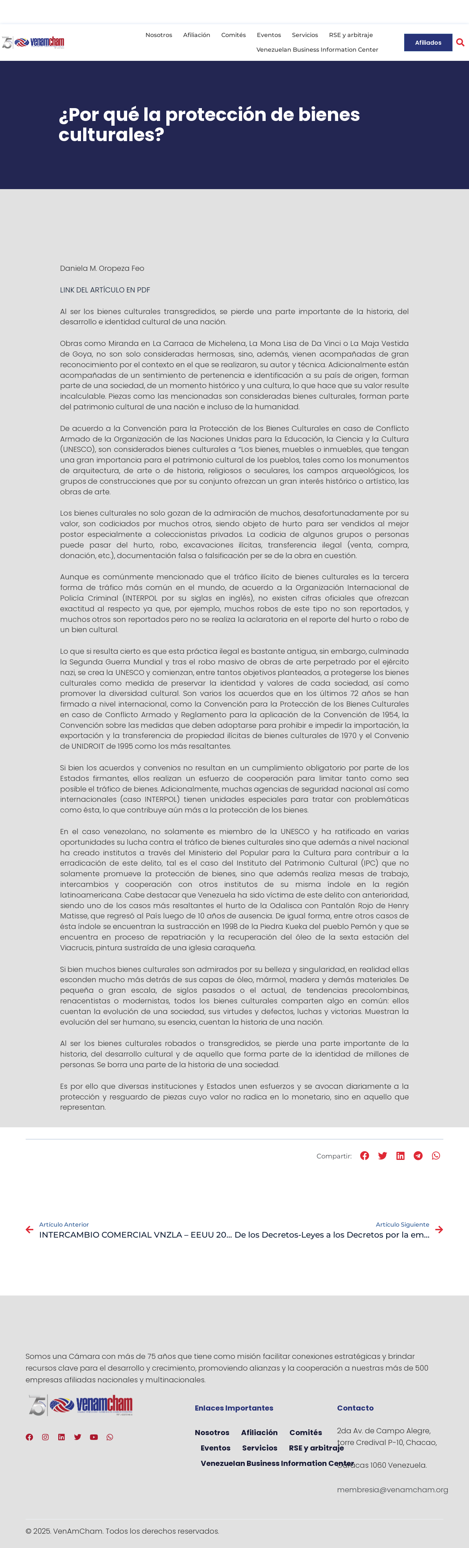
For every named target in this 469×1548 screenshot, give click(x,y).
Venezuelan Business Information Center (317, 49)
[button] (460, 42)
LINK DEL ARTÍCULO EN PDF (105, 290)
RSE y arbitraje (351, 35)
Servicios (305, 35)
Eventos (269, 35)
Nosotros (158, 35)
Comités (233, 35)
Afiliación (196, 35)
